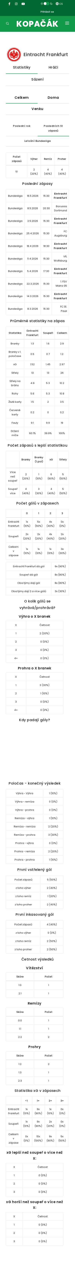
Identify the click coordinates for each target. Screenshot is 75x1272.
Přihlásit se (47, 11)
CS (59, 4)
